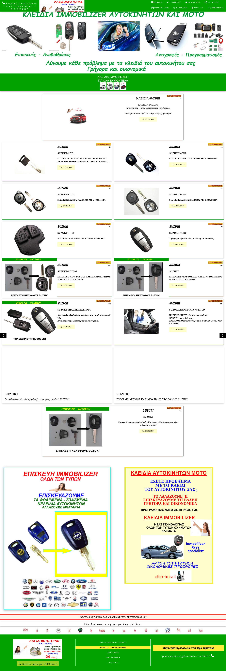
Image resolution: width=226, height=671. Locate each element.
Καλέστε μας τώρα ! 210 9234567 (38, 664)
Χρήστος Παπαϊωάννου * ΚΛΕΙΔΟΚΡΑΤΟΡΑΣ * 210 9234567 (19, 5)
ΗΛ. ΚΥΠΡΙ (211, 2)
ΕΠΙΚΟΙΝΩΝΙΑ (216, 7)
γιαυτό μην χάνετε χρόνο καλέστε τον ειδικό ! (188, 656)
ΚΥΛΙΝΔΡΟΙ (180, 7)
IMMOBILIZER (160, 7)
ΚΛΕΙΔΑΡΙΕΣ (192, 2)
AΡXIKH (156, 2)
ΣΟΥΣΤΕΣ (197, 7)
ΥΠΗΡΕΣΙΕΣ (174, 2)
